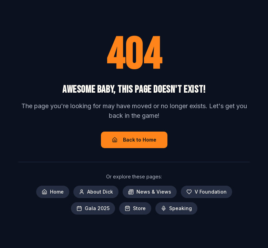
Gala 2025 (93, 208)
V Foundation (206, 192)
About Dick (96, 192)
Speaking (176, 208)
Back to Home (134, 140)
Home (53, 192)
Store (135, 208)
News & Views (149, 192)
